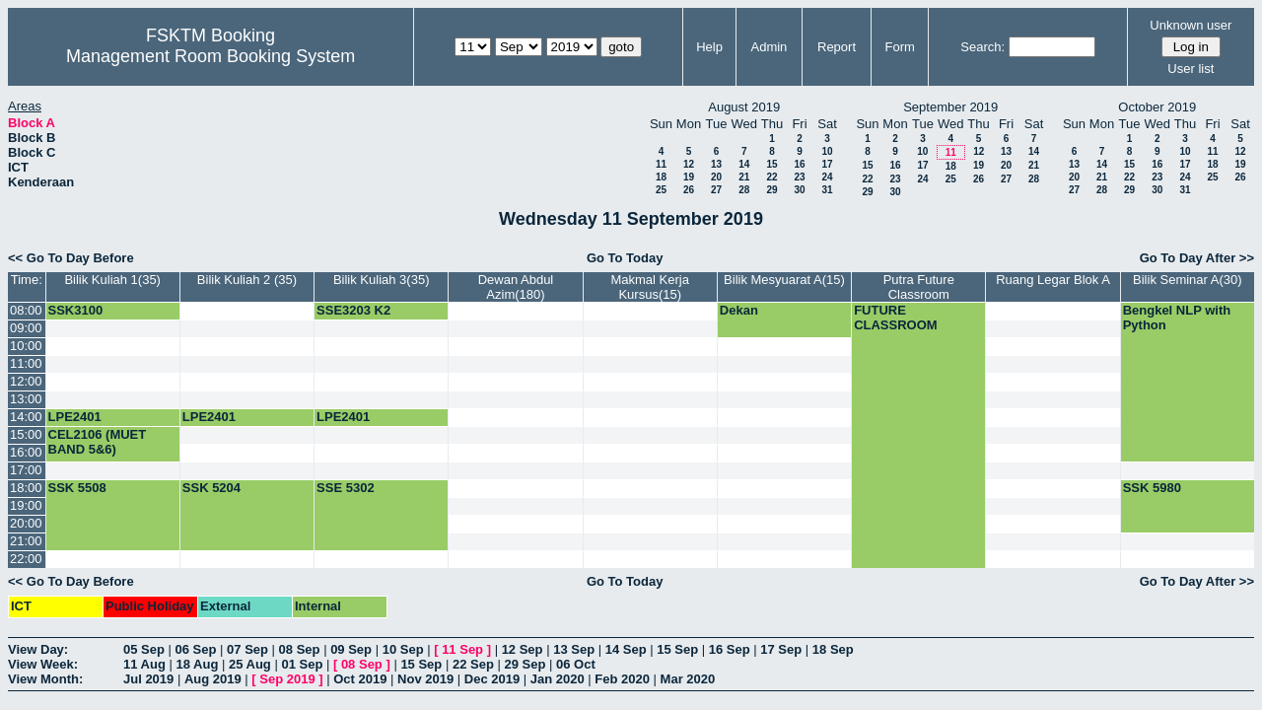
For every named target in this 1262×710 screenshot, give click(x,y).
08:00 (26, 310)
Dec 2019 (492, 679)
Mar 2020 (688, 679)
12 (688, 164)
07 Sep (247, 649)
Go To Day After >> (1197, 257)
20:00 (26, 523)
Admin (768, 46)
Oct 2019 (359, 679)
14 (743, 164)
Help (709, 46)
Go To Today (625, 257)
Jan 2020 (557, 679)
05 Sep (144, 649)
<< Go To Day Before (71, 257)
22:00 (26, 558)
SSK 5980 (1152, 487)
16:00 (26, 452)
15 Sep (677, 649)
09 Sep (351, 649)
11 (661, 164)
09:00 (26, 327)
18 (661, 177)
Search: (982, 46)
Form (900, 46)
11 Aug (144, 664)
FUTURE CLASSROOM (896, 317)
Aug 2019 (213, 679)
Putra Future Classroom (918, 287)
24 (826, 177)
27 (716, 189)
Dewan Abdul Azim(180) (516, 287)
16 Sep (729, 649)
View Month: (45, 679)
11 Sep (462, 649)
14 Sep (626, 649)
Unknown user (1190, 25)
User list (1190, 68)
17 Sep (781, 649)
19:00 (26, 505)
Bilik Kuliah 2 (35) (247, 279)
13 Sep (574, 649)
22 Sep (473, 664)
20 (716, 177)
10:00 (26, 345)
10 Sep (403, 649)
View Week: (43, 664)
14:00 (26, 416)
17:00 (26, 469)
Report (836, 46)
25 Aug (250, 664)
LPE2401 (75, 416)
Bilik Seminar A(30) (1187, 279)
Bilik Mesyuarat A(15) (784, 279)
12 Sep (522, 649)
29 (771, 189)
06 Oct (576, 664)
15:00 (26, 434)
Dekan (739, 310)
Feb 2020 (622, 679)
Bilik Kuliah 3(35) (381, 279)
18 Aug (196, 664)
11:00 (26, 363)
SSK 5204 (211, 487)
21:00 (26, 540)
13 (716, 164)
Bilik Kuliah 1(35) (112, 279)
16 (799, 164)
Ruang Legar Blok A (1053, 279)
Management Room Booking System (210, 56)
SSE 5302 (345, 487)
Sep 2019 (287, 679)
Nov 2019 (425, 679)
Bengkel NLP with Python (1177, 317)
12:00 (26, 381)
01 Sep (301, 664)
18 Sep (833, 649)
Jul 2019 (148, 679)
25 (661, 189)
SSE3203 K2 (353, 310)
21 (743, 177)
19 (688, 177)
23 (799, 177)
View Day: (38, 649)
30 (799, 189)
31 (826, 189)
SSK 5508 (77, 487)
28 (743, 189)
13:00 (26, 398)
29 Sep (524, 664)
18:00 (26, 487)
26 (688, 189)
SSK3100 (76, 310)
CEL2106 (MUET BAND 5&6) (97, 442)
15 (771, 164)
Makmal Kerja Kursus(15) (649, 287)
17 (826, 164)
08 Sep (299, 649)
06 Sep (196, 649)
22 (771, 177)
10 (826, 151)
